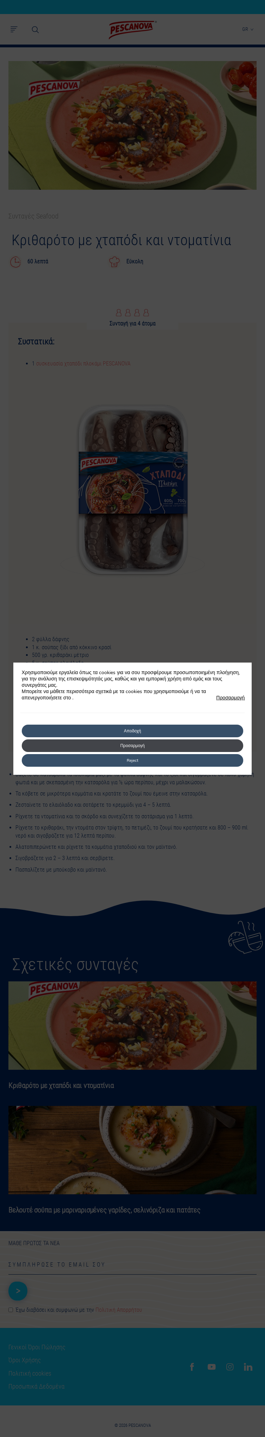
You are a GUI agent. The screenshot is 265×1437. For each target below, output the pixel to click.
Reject (132, 760)
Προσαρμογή (230, 698)
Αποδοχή (132, 731)
